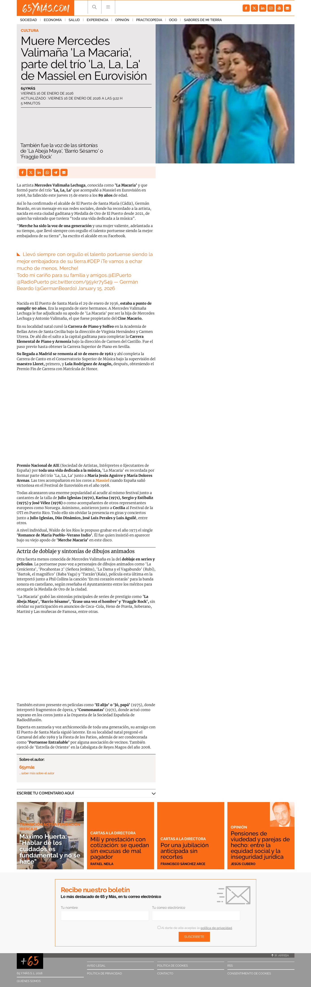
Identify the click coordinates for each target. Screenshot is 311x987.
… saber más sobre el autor (36, 773)
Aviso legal (96, 965)
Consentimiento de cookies (249, 973)
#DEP (93, 261)
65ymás (28, 88)
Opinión (122, 20)
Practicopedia (149, 20)
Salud (74, 20)
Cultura (29, 30)
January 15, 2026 (96, 288)
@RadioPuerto (33, 282)
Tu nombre (69, 908)
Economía (53, 20)
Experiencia (97, 20)
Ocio (173, 20)
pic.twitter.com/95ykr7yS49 (81, 282)
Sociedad (28, 20)
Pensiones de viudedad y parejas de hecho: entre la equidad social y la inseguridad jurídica (260, 845)
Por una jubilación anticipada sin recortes (185, 851)
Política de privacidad (104, 973)
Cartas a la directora (112, 833)
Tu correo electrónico (168, 908)
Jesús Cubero (243, 864)
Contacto (165, 973)
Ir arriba (280, 955)
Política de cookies (172, 965)
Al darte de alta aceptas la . (195, 928)
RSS (230, 965)
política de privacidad (216, 928)
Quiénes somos (29, 981)
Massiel (102, 480)
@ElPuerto (119, 275)
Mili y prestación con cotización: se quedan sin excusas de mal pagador (119, 848)
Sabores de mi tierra (203, 20)
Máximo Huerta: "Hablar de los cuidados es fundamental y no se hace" (49, 849)
